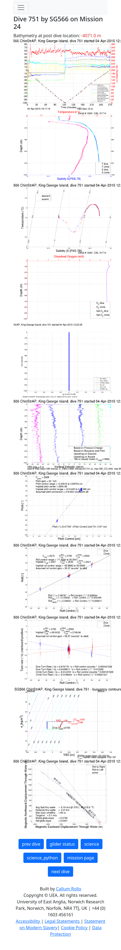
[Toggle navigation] (21, 7)
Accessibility (28, 921)
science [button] (91, 844)
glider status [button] (62, 844)
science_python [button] (42, 858)
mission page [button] (80, 858)
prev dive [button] (31, 844)
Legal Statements (63, 921)
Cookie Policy (74, 928)
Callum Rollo (68, 889)
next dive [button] (60, 871)
